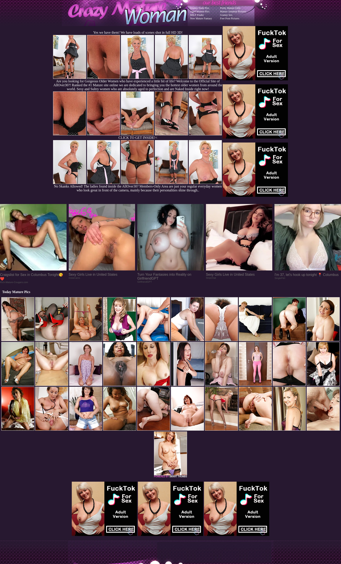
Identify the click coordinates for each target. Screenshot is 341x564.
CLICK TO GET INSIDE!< (138, 137)
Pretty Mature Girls (230, 8)
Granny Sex (226, 15)
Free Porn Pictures (229, 18)
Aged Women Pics (199, 11)
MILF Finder (197, 15)
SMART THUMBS (178, 476)
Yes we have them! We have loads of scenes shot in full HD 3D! (137, 32)
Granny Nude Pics (199, 8)
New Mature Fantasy (201, 18)
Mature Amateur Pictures (233, 11)
